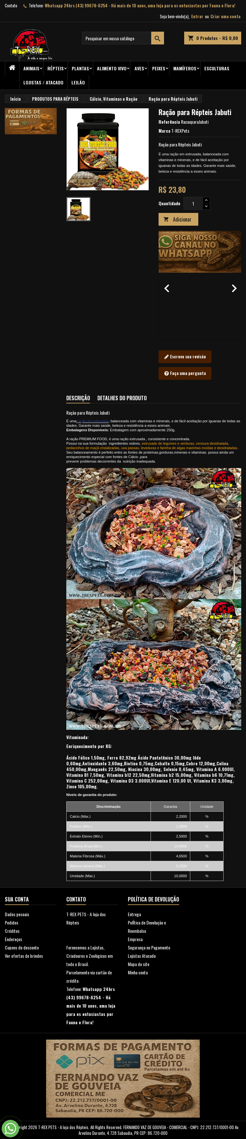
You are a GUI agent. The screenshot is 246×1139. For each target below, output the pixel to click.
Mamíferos (184, 68)
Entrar (197, 16)
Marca (164, 131)
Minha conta (138, 972)
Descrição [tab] (78, 398)
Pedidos (11, 922)
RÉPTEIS (55, 68)
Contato (11, 5)
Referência (169, 122)
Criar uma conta (225, 16)
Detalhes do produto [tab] (122, 398)
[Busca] (123, 38)
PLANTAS (80, 68)
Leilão (78, 82)
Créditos (12, 930)
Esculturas (216, 68)
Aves (139, 68)
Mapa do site (138, 964)
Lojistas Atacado (142, 955)
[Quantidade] (193, 203)
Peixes (158, 68)
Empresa (135, 939)
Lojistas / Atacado (43, 82)
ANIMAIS (31, 68)
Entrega (134, 914)
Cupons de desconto (22, 947)
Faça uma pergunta (185, 373)
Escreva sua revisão (185, 356)
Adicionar (177, 219)
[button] (165, 285)
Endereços (13, 939)
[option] (200, 285)
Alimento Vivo (112, 68)
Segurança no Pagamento (149, 947)
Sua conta (17, 899)
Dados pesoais (17, 914)
